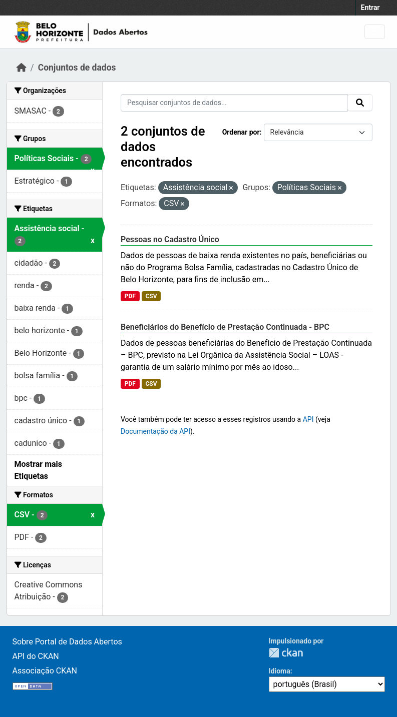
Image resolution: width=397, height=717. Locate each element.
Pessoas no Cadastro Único (170, 239)
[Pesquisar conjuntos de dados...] (234, 103)
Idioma (279, 671)
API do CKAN (36, 656)
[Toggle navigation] (374, 32)
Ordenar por (241, 132)
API (308, 419)
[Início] (22, 68)
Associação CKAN (45, 670)
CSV (151, 296)
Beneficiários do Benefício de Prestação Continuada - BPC (225, 327)
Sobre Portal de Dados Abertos (67, 641)
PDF (130, 296)
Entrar (370, 8)
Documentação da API (155, 431)
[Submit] (359, 102)
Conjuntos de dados (77, 68)
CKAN (286, 652)
